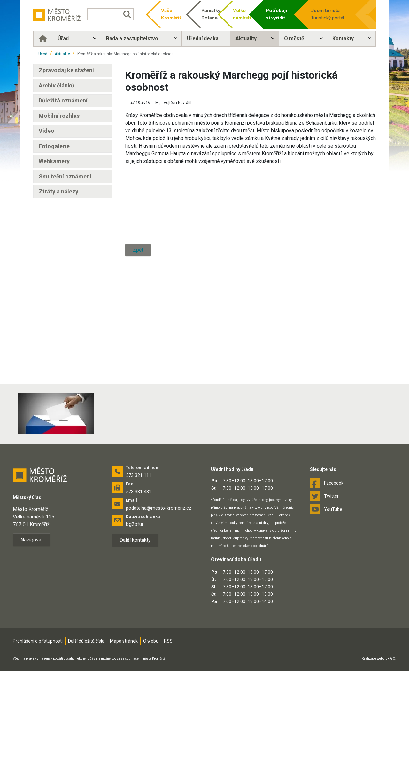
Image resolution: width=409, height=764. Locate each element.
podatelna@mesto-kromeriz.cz (158, 592)
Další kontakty (135, 624)
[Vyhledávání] (110, 14)
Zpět (138, 417)
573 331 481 (138, 576)
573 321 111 (138, 559)
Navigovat (31, 624)
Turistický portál (332, 14)
